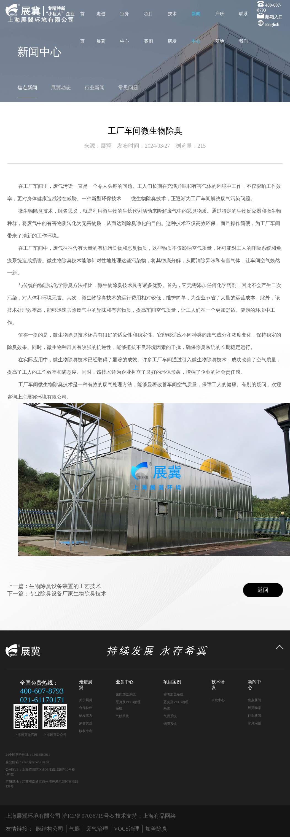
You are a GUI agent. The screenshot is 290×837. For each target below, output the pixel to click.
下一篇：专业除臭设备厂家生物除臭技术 (56, 593)
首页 (82, 27)
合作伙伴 (85, 708)
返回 (262, 590)
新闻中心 (196, 27)
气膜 (74, 829)
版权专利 (85, 731)
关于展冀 (85, 700)
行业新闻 (94, 87)
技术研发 (172, 27)
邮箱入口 (274, 17)
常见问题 (128, 87)
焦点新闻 (27, 87)
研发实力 (85, 715)
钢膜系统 (170, 724)
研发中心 (218, 700)
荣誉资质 (85, 723)
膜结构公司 (49, 829)
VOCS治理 (126, 829)
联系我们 (243, 27)
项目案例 (148, 27)
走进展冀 (100, 27)
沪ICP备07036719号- (86, 816)
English (272, 24)
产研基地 (219, 27)
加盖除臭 (156, 829)
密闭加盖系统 (126, 694)
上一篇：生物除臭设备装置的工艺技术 (54, 586)
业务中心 (124, 27)
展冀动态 (61, 87)
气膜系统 (122, 716)
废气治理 (97, 829)
